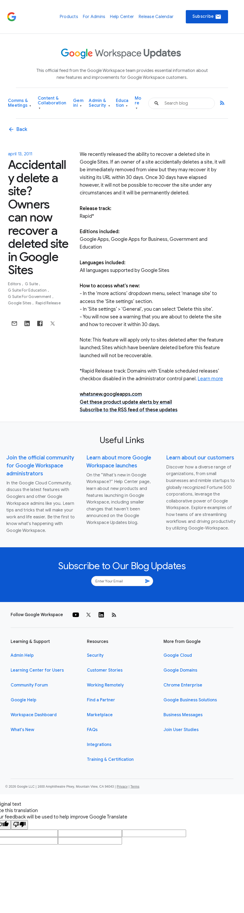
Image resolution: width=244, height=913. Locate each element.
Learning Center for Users (37, 670)
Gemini (78, 103)
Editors (15, 283)
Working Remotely (105, 685)
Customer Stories (105, 670)
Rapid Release (48, 303)
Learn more (210, 379)
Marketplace (100, 715)
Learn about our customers (200, 457)
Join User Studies (181, 729)
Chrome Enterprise (182, 685)
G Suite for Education (28, 290)
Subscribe (206, 17)
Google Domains (180, 670)
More (138, 103)
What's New (22, 729)
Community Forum (29, 685)
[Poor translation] (19, 825)
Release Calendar (156, 16)
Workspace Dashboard (34, 715)
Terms (134, 786)
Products (69, 16)
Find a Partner (101, 700)
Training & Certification (110, 759)
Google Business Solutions (190, 700)
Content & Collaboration (52, 103)
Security (95, 655)
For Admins (94, 16)
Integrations (99, 744)
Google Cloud (177, 655)
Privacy (122, 786)
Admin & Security (99, 103)
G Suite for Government (30, 296)
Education (122, 103)
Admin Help (22, 655)
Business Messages (183, 715)
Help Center (122, 16)
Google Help (23, 700)
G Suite (32, 283)
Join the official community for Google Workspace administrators (40, 465)
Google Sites (20, 303)
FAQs (92, 729)
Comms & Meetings (19, 103)
